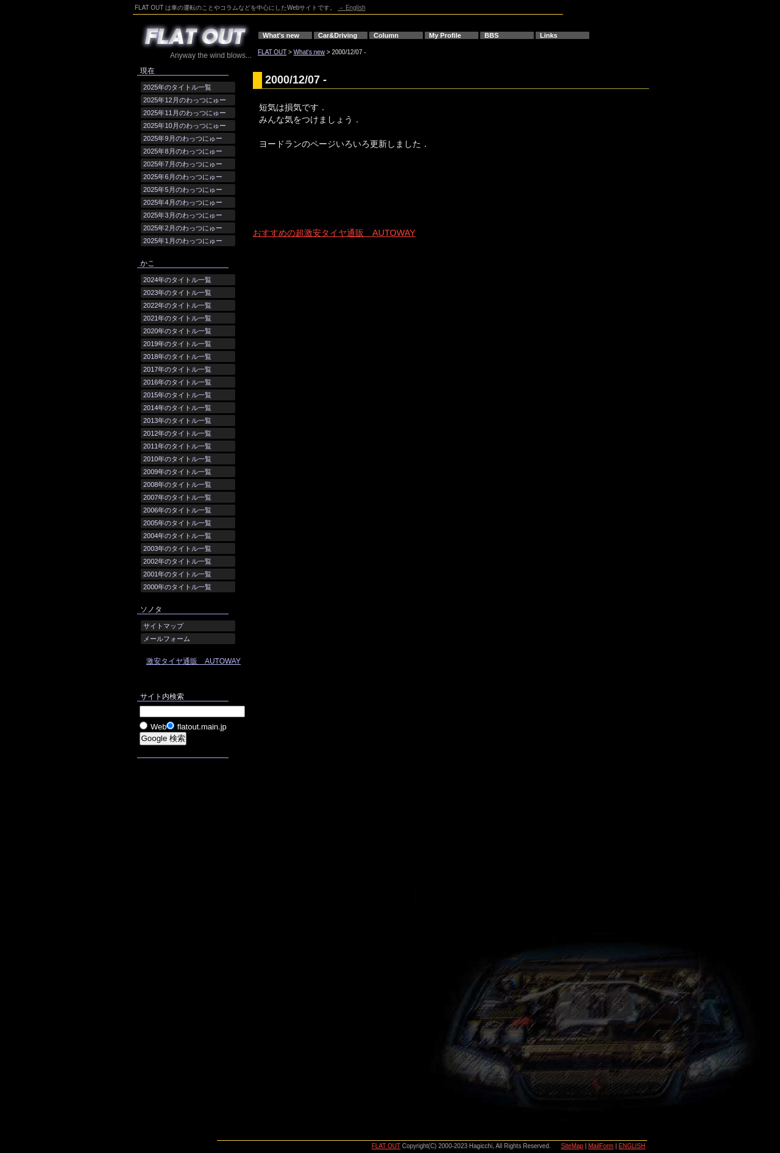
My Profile (445, 35)
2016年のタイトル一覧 (177, 382)
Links (549, 35)
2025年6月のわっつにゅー (182, 176)
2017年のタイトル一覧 (177, 369)
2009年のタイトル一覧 (177, 471)
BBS (491, 35)
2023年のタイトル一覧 (177, 292)
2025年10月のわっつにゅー (184, 125)
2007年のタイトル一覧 (177, 497)
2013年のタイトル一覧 (177, 420)
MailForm (601, 1146)
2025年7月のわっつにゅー (182, 164)
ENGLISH (632, 1146)
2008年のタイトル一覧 (177, 484)
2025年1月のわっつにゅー (182, 240)
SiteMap (572, 1146)
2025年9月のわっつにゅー (182, 138)
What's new (281, 35)
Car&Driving (337, 35)
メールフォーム (166, 638)
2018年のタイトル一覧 (177, 356)
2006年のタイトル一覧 (177, 510)
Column (386, 35)
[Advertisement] (395, 199)
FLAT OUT (272, 52)
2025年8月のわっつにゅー (182, 151)
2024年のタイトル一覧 (177, 279)
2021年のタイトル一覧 (177, 318)
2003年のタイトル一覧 (177, 548)
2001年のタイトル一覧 (177, 574)
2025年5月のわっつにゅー (182, 189)
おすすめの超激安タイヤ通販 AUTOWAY (334, 233)
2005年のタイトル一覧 (177, 523)
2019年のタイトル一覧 (177, 343)
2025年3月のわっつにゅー (182, 215)
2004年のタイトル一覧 (177, 535)
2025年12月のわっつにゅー (184, 100)
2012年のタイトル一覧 (177, 433)
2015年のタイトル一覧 (177, 395)
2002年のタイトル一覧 (177, 561)
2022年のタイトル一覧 (177, 305)
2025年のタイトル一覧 (177, 87)
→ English (352, 7)
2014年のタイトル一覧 (177, 407)
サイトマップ (163, 626)
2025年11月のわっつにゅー (184, 112)
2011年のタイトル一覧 (177, 446)
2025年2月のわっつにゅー (182, 228)
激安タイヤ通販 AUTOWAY (193, 661)
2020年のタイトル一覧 (177, 331)
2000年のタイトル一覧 (177, 587)
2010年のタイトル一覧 (177, 459)
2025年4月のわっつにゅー (182, 202)
